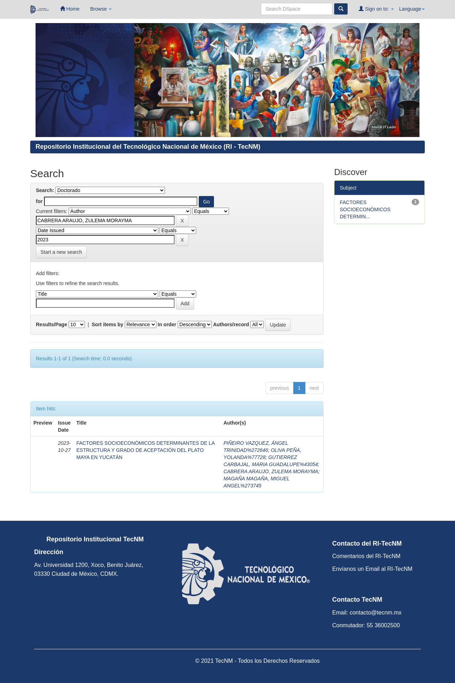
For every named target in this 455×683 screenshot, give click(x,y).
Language (412, 9)
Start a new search (61, 252)
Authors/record (231, 324)
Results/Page (51, 324)
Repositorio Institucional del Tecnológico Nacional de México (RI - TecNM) (148, 146)
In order (167, 324)
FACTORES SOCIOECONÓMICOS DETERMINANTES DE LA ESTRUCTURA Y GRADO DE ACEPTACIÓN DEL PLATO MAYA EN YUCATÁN (145, 450)
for (39, 201)
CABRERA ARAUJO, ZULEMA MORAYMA (271, 471)
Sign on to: (376, 9)
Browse (101, 9)
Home (70, 9)
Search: (45, 190)
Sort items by (107, 324)
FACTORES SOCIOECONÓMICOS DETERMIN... (365, 209)
